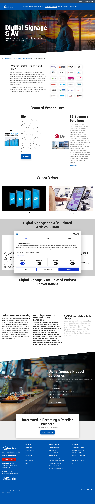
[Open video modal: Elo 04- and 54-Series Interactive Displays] (24, 198)
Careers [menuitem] (80, 1)
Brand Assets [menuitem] (24, 490)
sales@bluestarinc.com (11, 474)
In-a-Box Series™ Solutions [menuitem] (55, 463)
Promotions (40, 6)
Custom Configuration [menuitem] (54, 448)
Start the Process (47, 432)
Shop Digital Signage (56, 402)
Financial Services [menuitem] (53, 450)
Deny (26, 269)
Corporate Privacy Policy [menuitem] (8, 490)
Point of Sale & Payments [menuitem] (78, 461)
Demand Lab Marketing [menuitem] (54, 458)
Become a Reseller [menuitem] (88, 1)
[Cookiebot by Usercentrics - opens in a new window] (72, 234)
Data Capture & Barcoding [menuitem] (78, 450)
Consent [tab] (25, 238)
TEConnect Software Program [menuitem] (56, 468)
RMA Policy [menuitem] (17, 490)
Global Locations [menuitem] (29, 461)
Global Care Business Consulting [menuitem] (56, 461)
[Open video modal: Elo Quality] (71, 198)
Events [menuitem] (27, 466)
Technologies (27, 59)
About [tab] (69, 238)
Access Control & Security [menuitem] (78, 448)
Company (25, 6)
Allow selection (47, 269)
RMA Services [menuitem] (28, 455)
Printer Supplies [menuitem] (75, 458)
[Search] (91, 6)
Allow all (69, 269)
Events (72, 6)
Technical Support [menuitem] (53, 455)
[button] (78, 490)
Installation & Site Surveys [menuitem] (55, 453)
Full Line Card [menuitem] (28, 448)
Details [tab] (47, 238)
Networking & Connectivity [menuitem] (78, 455)
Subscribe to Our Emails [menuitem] (31, 458)
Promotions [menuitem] (28, 453)
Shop (76, 6)
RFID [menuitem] (73, 463)
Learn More (26, 157)
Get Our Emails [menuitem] (31, 490)
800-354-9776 (9, 472)
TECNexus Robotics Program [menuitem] (55, 466)
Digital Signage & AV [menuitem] (76, 453)
